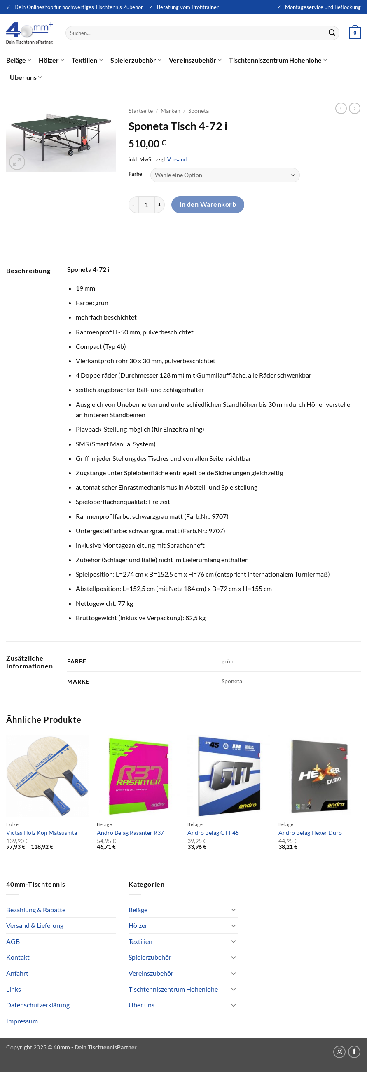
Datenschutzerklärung (38, 1005)
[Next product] (341, 108)
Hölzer (51, 60)
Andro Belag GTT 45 (213, 832)
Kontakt (18, 957)
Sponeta (198, 110)
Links (13, 989)
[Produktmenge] (146, 204)
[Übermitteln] (332, 33)
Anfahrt (17, 973)
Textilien (87, 60)
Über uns (26, 77)
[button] (355, 32)
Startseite (141, 110)
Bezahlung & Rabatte (35, 909)
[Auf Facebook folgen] (354, 1052)
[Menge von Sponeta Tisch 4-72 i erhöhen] (160, 204)
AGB (13, 941)
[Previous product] (354, 108)
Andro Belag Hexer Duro (310, 832)
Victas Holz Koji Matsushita (41, 832)
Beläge (18, 60)
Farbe (135, 174)
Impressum (22, 1021)
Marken (170, 110)
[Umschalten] (233, 909)
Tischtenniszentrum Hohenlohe (278, 60)
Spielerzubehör (135, 60)
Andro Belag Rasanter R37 (130, 832)
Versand (177, 159)
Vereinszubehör (195, 60)
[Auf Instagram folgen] (339, 1052)
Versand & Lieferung (34, 925)
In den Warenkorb (208, 204)
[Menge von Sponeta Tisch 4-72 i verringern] (133, 204)
